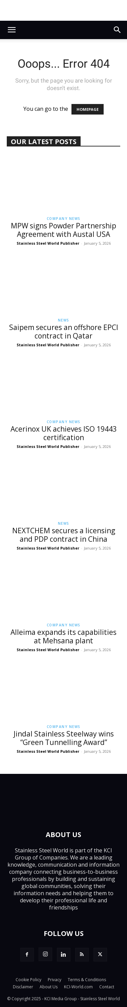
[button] (11, 30)
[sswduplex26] (63, 10)
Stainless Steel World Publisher (48, 243)
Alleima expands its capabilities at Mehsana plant (63, 636)
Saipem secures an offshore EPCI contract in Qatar (63, 332)
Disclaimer (23, 987)
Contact (106, 987)
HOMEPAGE (88, 109)
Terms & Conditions (87, 980)
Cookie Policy (28, 980)
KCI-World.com (78, 987)
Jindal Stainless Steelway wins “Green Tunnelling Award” (64, 738)
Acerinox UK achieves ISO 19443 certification (63, 433)
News (63, 320)
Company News (64, 218)
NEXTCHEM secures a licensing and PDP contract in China (63, 535)
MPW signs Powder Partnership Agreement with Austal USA (63, 230)
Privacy (54, 980)
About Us (49, 987)
